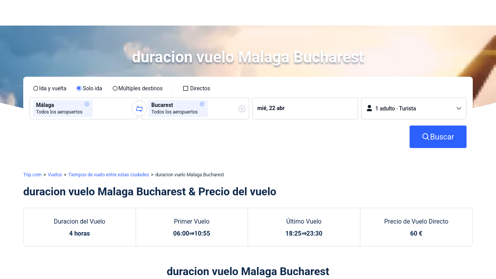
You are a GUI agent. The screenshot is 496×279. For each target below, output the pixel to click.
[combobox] (97, 108)
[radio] (49, 88)
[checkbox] (196, 88)
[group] (83, 108)
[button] (426, 12)
